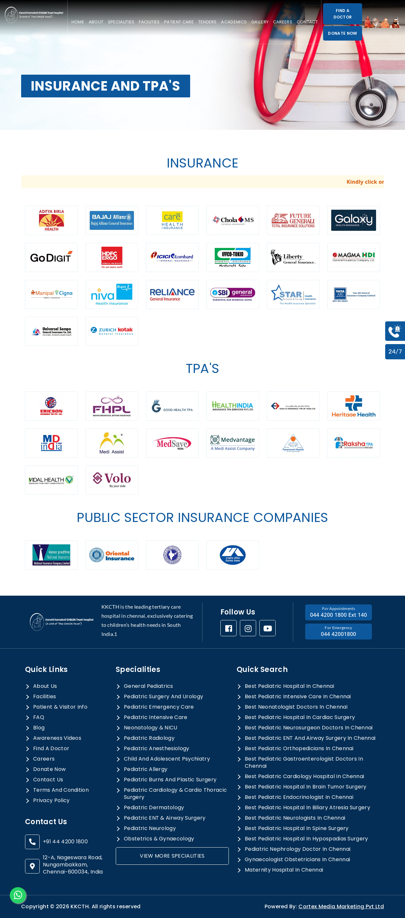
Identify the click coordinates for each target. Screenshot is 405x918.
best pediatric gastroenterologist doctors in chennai (304, 762)
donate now (49, 769)
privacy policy (51, 800)
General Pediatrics (148, 686)
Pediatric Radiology (149, 738)
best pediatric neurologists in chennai (295, 818)
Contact (307, 22)
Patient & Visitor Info (60, 707)
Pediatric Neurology (150, 828)
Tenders (207, 22)
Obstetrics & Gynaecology (159, 838)
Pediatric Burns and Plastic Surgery (170, 779)
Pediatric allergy (145, 769)
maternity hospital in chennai (284, 870)
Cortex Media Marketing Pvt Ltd (341, 906)
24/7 (395, 351)
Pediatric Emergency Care (159, 707)
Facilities (149, 22)
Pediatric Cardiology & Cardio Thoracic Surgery (175, 794)
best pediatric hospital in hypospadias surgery (306, 838)
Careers (282, 22)
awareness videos (57, 738)
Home (78, 22)
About (96, 22)
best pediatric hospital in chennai (289, 686)
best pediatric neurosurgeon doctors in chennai (309, 727)
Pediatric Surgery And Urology (163, 696)
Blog (39, 727)
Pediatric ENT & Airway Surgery (165, 818)
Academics (234, 22)
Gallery (259, 22)
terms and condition (61, 790)
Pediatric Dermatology (154, 807)
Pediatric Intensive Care (156, 717)
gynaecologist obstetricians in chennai (297, 859)
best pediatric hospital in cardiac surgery (300, 717)
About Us (45, 686)
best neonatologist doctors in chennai (296, 707)
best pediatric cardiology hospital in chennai (304, 776)
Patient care (179, 22)
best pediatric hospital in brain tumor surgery (306, 786)
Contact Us (48, 779)
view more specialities (172, 856)
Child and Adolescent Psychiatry (167, 759)
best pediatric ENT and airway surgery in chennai (310, 738)
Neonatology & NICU (150, 727)
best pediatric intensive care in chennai (298, 696)
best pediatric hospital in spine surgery (297, 828)
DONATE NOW (342, 33)
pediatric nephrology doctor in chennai (297, 849)
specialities (121, 22)
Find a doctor (51, 748)
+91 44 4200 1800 (65, 841)
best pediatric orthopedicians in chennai (299, 748)
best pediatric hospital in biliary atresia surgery (307, 807)
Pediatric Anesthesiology (156, 748)
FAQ (38, 717)
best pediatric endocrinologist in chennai (299, 797)
